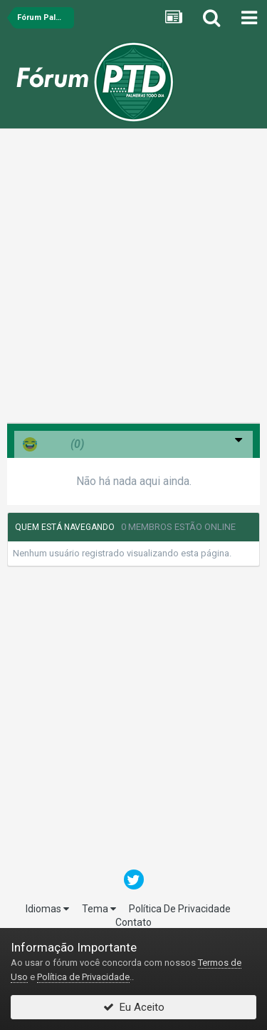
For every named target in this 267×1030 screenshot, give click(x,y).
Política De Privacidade (180, 908)
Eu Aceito (133, 1007)
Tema (99, 908)
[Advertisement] (133, 279)
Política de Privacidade (83, 977)
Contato (133, 922)
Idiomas (47, 908)
